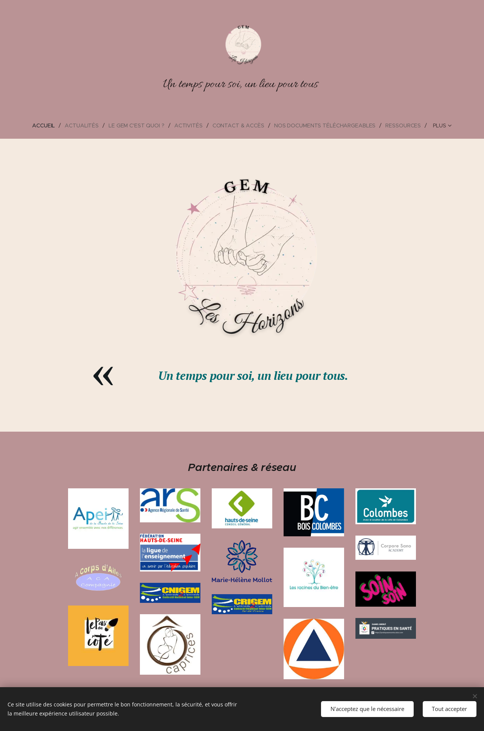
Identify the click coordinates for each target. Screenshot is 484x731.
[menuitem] (33, 125)
